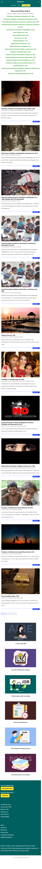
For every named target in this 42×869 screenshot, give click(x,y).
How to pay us (4, 812)
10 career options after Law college (20, 696)
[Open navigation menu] (2, 2)
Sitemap (27, 857)
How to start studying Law (20, 722)
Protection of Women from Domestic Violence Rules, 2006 (20, 57)
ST (11, 246)
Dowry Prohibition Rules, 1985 (20, 35)
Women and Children (28, 110)
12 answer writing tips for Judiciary (20, 670)
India (11, 381)
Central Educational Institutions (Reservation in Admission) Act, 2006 (20, 22)
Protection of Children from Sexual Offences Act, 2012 (20, 60)
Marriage (12, 110)
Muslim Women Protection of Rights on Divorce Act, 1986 (18, 466)
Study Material (26, 5)
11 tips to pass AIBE (20, 643)
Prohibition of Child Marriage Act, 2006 (20, 52)
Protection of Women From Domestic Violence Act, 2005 (20, 54)
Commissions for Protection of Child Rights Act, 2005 (20, 30)
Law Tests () (6, 807)
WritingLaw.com (21, 857)
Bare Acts (13, 5)
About (2, 825)
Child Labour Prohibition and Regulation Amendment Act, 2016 (19, 153)
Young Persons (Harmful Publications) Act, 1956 (20, 73)
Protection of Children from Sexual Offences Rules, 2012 (20, 63)
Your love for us (5, 814)
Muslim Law (16, 467)
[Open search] (39, 2)
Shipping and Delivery (6, 837)
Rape (12, 426)
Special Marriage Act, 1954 (21, 65)
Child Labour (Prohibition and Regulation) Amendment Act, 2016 (20, 19)
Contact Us (3, 827)
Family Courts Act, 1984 (20, 38)
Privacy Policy (4, 832)
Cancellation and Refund (7, 835)
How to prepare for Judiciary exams (20, 748)
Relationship (19, 381)
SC (10, 246)
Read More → (36, 121)
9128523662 (5, 795)
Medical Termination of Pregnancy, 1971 (20, 46)
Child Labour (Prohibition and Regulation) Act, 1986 (20, 16)
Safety (22, 110)
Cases (18, 5)
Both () (5, 809)
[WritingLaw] (20, 2)
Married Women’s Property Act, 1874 (20, 43)
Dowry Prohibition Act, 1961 (20, 32)
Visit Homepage (5, 816)
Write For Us (4, 830)
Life (10, 155)
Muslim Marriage (17, 110)
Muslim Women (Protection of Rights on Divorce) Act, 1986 (20, 49)
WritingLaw (4, 848)
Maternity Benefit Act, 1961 (20, 40)
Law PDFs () (5, 804)
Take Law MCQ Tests (7, 788)
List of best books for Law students (20, 774)
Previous (3, 613)
